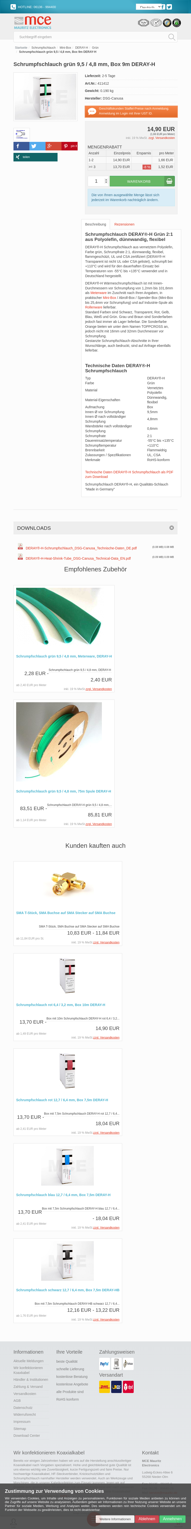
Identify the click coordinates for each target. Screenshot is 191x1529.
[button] (21, 147)
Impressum (21, 1422)
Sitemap (19, 1429)
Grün (95, 49)
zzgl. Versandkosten (162, 139)
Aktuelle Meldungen (28, 1361)
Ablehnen (147, 1519)
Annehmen (172, 1519)
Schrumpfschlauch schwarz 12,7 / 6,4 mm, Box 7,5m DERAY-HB (67, 1290)
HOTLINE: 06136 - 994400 (33, 7)
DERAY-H (81, 49)
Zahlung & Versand (28, 1387)
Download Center (26, 1436)
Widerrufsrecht (24, 1415)
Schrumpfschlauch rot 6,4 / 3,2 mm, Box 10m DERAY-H (60, 1006)
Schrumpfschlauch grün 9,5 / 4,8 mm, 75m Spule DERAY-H (63, 792)
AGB (17, 1401)
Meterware (98, 294)
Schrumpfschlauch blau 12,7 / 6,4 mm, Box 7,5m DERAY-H (63, 1196)
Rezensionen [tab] (124, 225)
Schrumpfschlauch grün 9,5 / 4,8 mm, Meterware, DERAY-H (64, 657)
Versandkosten (24, 1394)
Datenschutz (23, 1408)
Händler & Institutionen (30, 1380)
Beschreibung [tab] (95, 225)
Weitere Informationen (115, 1519)
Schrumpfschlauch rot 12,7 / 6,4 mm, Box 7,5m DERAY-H (62, 1100)
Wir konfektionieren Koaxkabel (28, 1370)
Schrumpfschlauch (43, 49)
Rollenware (93, 308)
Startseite (21, 49)
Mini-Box (65, 49)
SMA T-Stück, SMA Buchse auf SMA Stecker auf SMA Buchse (66, 914)
